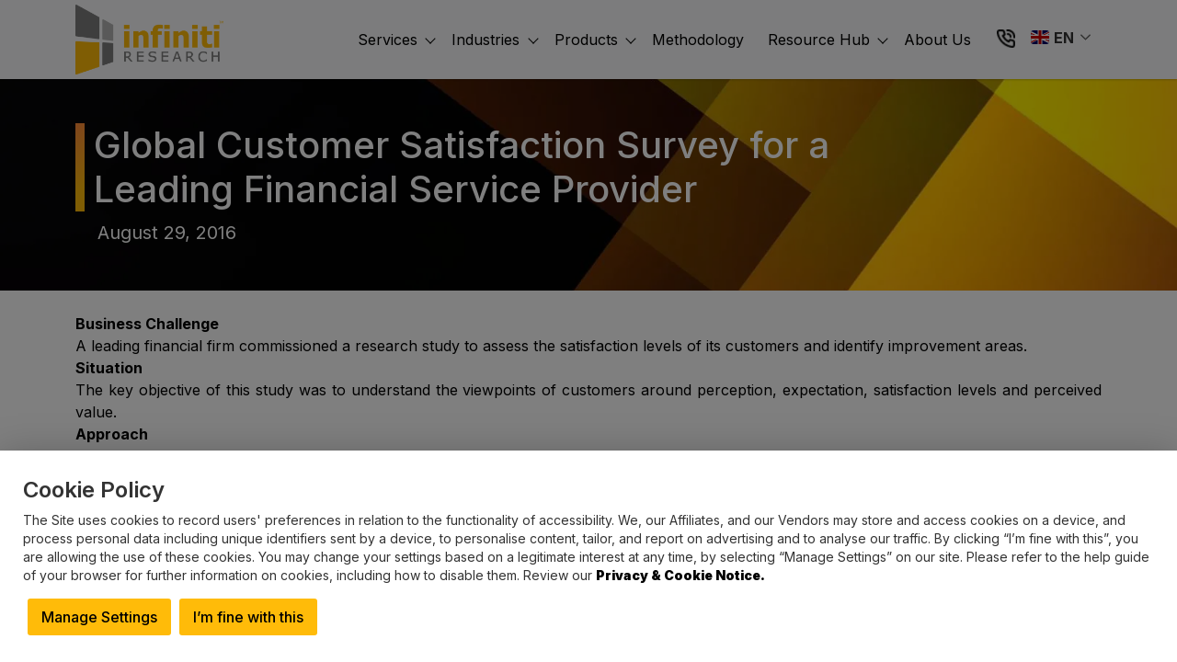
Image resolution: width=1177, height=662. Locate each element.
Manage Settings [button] (99, 617)
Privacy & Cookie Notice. (680, 575)
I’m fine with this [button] (248, 617)
